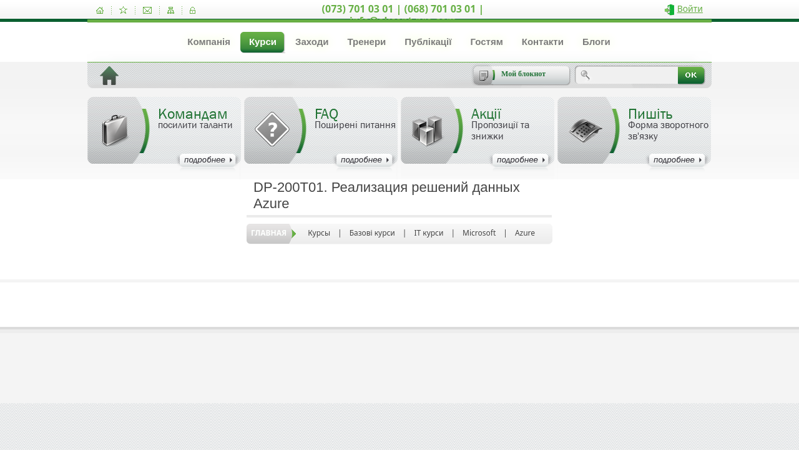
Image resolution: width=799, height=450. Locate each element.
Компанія (208, 41)
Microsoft (479, 233)
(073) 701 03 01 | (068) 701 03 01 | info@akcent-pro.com (403, 15)
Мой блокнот (523, 73)
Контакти (543, 41)
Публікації (427, 41)
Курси (263, 41)
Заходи (311, 41)
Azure (525, 233)
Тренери (366, 41)
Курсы (319, 233)
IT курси (428, 233)
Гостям (486, 41)
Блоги (596, 41)
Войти (690, 8)
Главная (269, 233)
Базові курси (372, 233)
